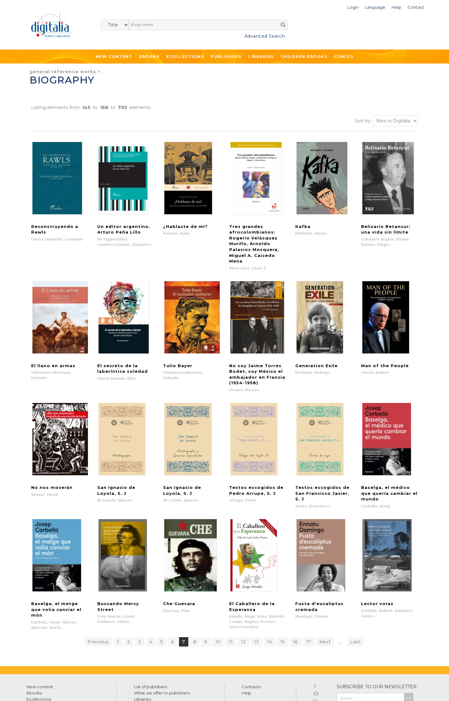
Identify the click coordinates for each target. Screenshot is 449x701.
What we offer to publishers (162, 654)
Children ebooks (304, 56)
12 (243, 603)
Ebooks (149, 56)
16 (295, 603)
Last (355, 603)
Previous (98, 603)
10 (218, 603)
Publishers (226, 56)
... (340, 603)
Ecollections (185, 56)
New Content (114, 56)
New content (40, 648)
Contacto (251, 648)
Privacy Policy (399, 673)
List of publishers (150, 648)
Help (246, 654)
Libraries (261, 56)
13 (256, 603)
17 (308, 603)
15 (282, 603)
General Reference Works (63, 71)
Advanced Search (264, 36)
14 (269, 603)
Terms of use (37, 689)
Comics (343, 56)
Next (325, 603)
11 (231, 603)
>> (409, 660)
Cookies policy (107, 689)
